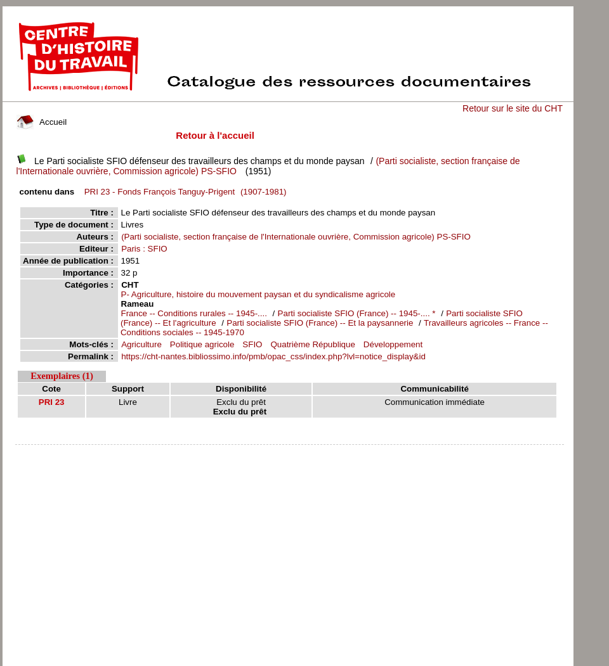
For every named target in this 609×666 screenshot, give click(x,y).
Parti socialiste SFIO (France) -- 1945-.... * (357, 313)
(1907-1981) (183, 191)
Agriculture (141, 344)
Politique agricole (202, 344)
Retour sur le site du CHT (512, 108)
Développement (392, 344)
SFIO (252, 344)
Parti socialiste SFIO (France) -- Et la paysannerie (319, 323)
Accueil (41, 122)
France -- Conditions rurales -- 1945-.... (194, 313)
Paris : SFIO (144, 248)
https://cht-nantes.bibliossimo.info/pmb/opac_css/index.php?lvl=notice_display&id (273, 356)
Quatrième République (312, 344)
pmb (289, 453)
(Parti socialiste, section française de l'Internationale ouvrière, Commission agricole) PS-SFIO (296, 236)
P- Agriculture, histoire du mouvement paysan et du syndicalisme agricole (258, 294)
